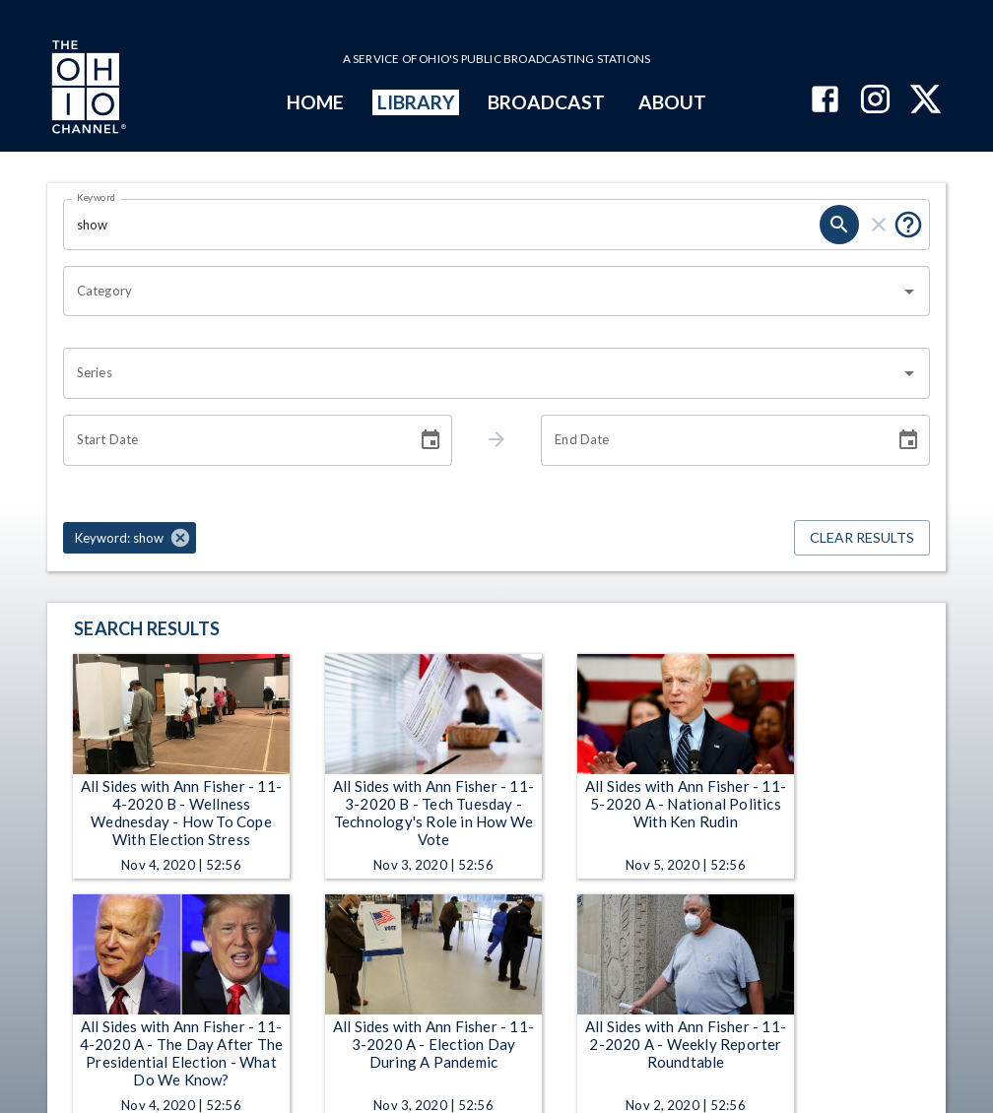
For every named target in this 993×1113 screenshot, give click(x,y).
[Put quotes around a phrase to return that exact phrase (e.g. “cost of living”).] (908, 224)
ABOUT (672, 102)
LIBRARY (416, 102)
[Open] (909, 291)
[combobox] (482, 291)
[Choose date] (430, 440)
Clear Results (862, 538)
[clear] (878, 224)
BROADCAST (547, 102)
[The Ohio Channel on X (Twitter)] (925, 101)
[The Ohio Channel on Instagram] (875, 101)
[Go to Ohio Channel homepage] (87, 89)
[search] (839, 224)
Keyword (96, 197)
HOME (315, 102)
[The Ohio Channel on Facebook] (825, 101)
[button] (129, 538)
